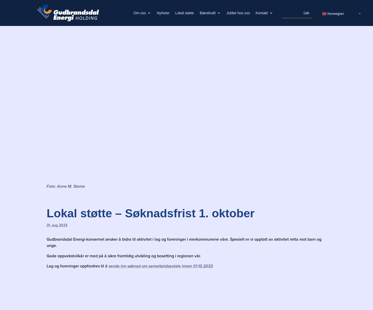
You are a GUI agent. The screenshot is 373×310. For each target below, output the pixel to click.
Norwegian (333, 13)
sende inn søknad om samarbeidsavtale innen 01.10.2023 (161, 266)
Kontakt (262, 13)
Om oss (139, 13)
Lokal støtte (184, 13)
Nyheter (163, 13)
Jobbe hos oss (238, 13)
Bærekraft (208, 13)
